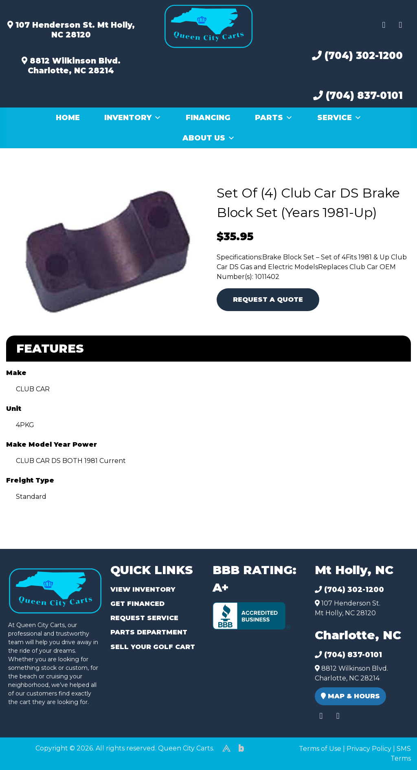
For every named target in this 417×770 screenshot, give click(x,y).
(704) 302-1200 (357, 55)
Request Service (144, 618)
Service (339, 117)
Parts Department (148, 632)
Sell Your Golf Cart (152, 647)
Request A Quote (268, 299)
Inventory (132, 117)
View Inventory (142, 589)
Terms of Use (320, 748)
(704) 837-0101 (358, 95)
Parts (274, 117)
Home (68, 117)
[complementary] (392, 745)
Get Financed (137, 604)
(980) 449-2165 (28, 754)
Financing (208, 117)
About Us (208, 138)
